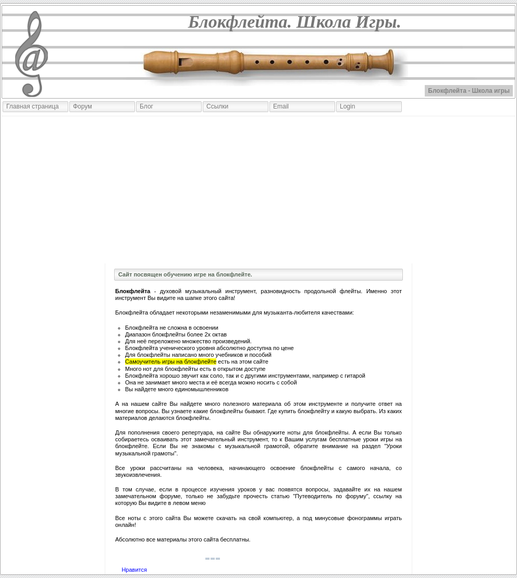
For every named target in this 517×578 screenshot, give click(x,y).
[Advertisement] (258, 190)
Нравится (134, 570)
